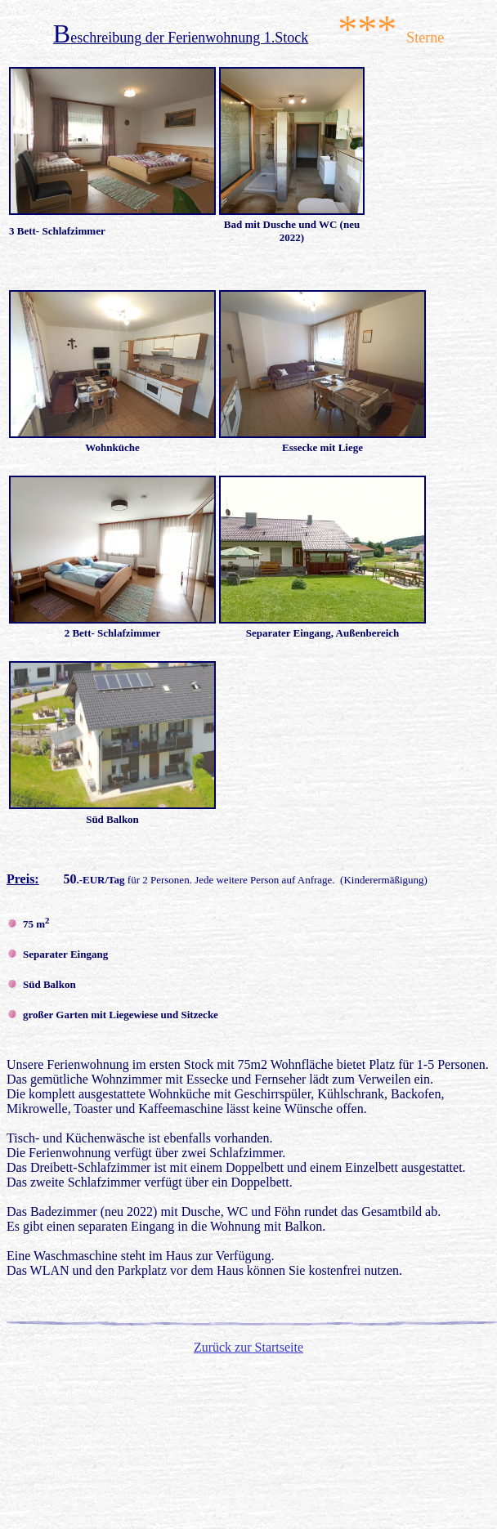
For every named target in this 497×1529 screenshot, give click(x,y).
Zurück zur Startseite (248, 1347)
